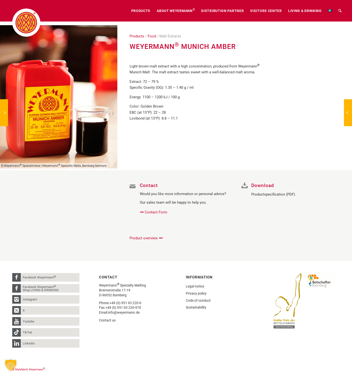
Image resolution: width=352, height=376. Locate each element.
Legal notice (195, 286)
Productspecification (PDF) (273, 194)
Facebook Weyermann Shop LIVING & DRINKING (41, 288)
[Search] (340, 11)
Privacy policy (196, 293)
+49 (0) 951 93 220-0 (125, 303)
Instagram (30, 299)
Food (152, 36)
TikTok (27, 332)
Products (137, 36)
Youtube (28, 321)
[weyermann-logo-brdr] (26, 23)
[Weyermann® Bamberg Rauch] (4, 112)
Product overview (144, 238)
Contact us (107, 320)
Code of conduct (198, 300)
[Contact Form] (154, 212)
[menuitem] (141, 11)
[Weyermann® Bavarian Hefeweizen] (348, 112)
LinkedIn (29, 343)
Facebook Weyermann (39, 277)
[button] (11, 365)
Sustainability (196, 307)
